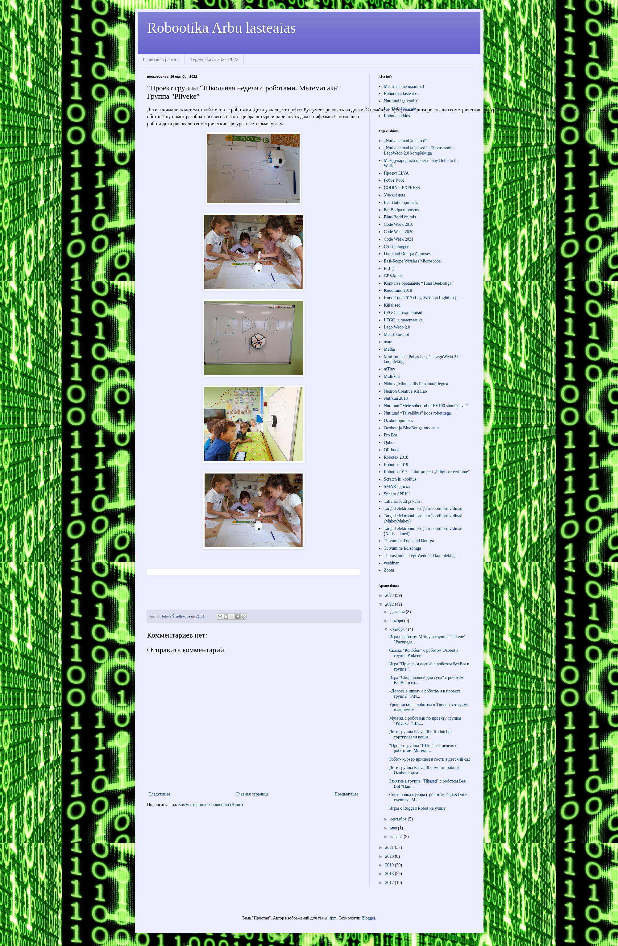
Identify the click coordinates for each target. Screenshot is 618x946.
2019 (390, 865)
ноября (397, 620)
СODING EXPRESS (402, 187)
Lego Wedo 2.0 (397, 327)
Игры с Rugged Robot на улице (417, 808)
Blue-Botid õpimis (400, 217)
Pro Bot (390, 435)
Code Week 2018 (398, 224)
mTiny (389, 369)
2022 (390, 604)
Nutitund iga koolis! (401, 101)
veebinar (391, 563)
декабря (398, 611)
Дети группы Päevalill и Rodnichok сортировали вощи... (420, 734)
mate (388, 342)
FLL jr (389, 268)
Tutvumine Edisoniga (402, 548)
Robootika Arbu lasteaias (221, 27)
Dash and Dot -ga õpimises (407, 253)
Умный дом (394, 195)
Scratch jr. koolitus (400, 479)
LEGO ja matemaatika (403, 320)
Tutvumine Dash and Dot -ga (409, 541)
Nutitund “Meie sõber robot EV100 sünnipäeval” (426, 405)
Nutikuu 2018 (396, 398)
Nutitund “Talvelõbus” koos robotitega (417, 413)
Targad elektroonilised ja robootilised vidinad (423, 508)
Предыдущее (347, 794)
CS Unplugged (396, 246)
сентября (399, 819)
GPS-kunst (393, 276)
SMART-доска (397, 486)
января (397, 836)
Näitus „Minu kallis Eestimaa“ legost (416, 384)
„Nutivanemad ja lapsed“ (405, 140)
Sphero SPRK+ (397, 494)
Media (389, 349)
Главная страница (161, 59)
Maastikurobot (396, 334)
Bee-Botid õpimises (401, 202)
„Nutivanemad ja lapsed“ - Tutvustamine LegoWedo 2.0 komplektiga (419, 150)
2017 (390, 882)
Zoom (389, 570)
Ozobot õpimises (398, 420)
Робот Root (394, 180)
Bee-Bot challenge (400, 108)
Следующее (159, 794)
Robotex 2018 (396, 457)
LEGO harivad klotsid (403, 312)
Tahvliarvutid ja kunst (403, 501)
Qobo (388, 442)
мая (394, 828)
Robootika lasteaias (400, 93)
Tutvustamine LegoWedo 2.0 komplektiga (420, 555)
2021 (390, 847)
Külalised (392, 305)
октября (398, 629)
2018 (390, 873)
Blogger (368, 918)
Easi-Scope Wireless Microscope (412, 261)
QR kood (392, 450)
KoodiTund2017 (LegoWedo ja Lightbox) (420, 297)
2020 (390, 856)
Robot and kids (397, 116)
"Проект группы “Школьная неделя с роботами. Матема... (423, 748)
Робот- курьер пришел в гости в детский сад (429, 759)
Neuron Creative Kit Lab (405, 391)
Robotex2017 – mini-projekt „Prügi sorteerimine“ (427, 471)
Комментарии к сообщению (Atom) (210, 804)
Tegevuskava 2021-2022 (214, 59)
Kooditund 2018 (398, 290)
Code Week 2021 (398, 239)
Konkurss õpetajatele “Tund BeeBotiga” (418, 283)
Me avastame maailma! (404, 86)
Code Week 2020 (398, 231)
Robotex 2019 (396, 464)
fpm (333, 918)
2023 (390, 595)
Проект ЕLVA (396, 173)
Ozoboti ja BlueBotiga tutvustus (411, 428)
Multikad (392, 376)
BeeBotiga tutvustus (401, 210)
